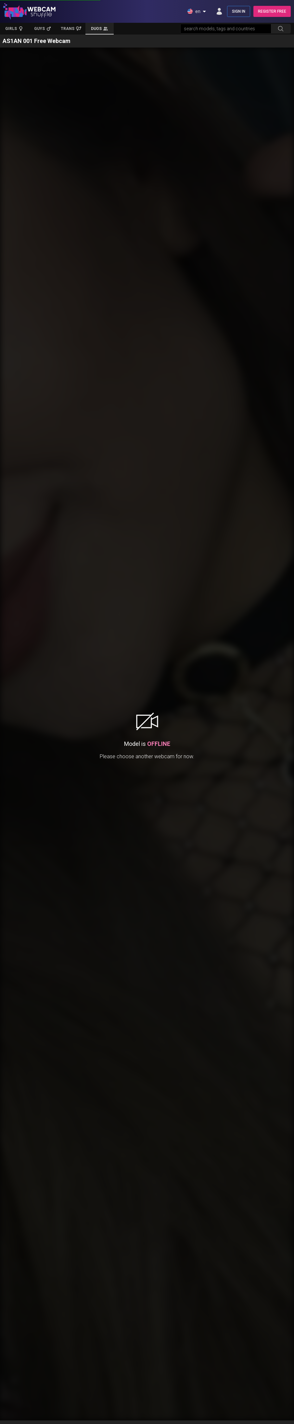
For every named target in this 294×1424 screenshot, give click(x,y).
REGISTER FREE (272, 11)
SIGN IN (238, 11)
